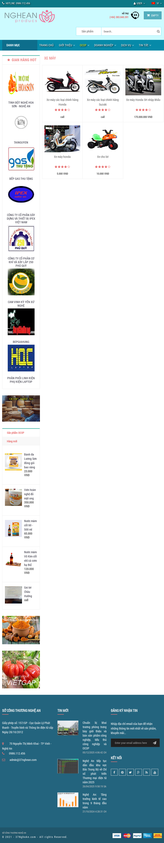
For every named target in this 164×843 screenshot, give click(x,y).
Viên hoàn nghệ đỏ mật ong (30, 494)
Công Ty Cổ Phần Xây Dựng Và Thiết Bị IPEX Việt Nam (21, 218)
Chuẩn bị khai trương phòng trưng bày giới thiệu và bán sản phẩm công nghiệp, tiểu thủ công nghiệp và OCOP (94, 735)
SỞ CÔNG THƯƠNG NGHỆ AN (14, 832)
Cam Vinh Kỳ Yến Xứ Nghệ (21, 303)
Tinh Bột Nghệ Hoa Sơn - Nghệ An (21, 104)
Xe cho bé (102, 157)
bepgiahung (21, 342)
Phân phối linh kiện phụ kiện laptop (21, 379)
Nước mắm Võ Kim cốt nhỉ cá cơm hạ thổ (30, 558)
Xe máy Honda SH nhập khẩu (143, 100)
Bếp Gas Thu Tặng (21, 178)
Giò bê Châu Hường (28, 591)
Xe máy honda (62, 157)
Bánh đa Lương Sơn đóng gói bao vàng (30, 460)
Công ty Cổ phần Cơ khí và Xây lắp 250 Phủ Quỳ (21, 262)
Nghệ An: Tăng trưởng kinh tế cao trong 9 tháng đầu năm (94, 800)
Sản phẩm (87, 31)
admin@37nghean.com (23, 760)
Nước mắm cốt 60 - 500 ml (30, 525)
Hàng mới (12, 441)
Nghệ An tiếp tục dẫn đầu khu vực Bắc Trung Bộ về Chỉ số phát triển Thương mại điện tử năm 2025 (94, 771)
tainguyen (21, 142)
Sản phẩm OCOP (15, 433)
